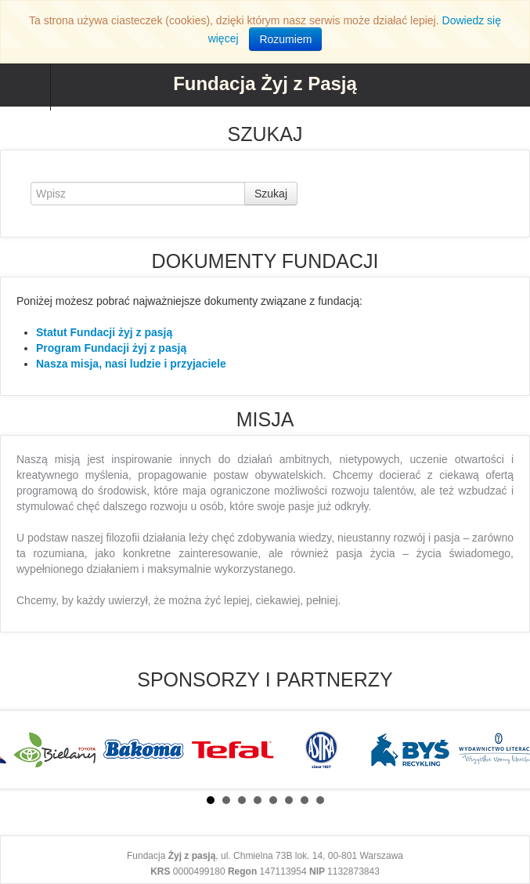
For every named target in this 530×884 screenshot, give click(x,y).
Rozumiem (285, 39)
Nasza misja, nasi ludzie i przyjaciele (131, 363)
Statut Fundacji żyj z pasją (104, 332)
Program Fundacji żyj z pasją (111, 348)
